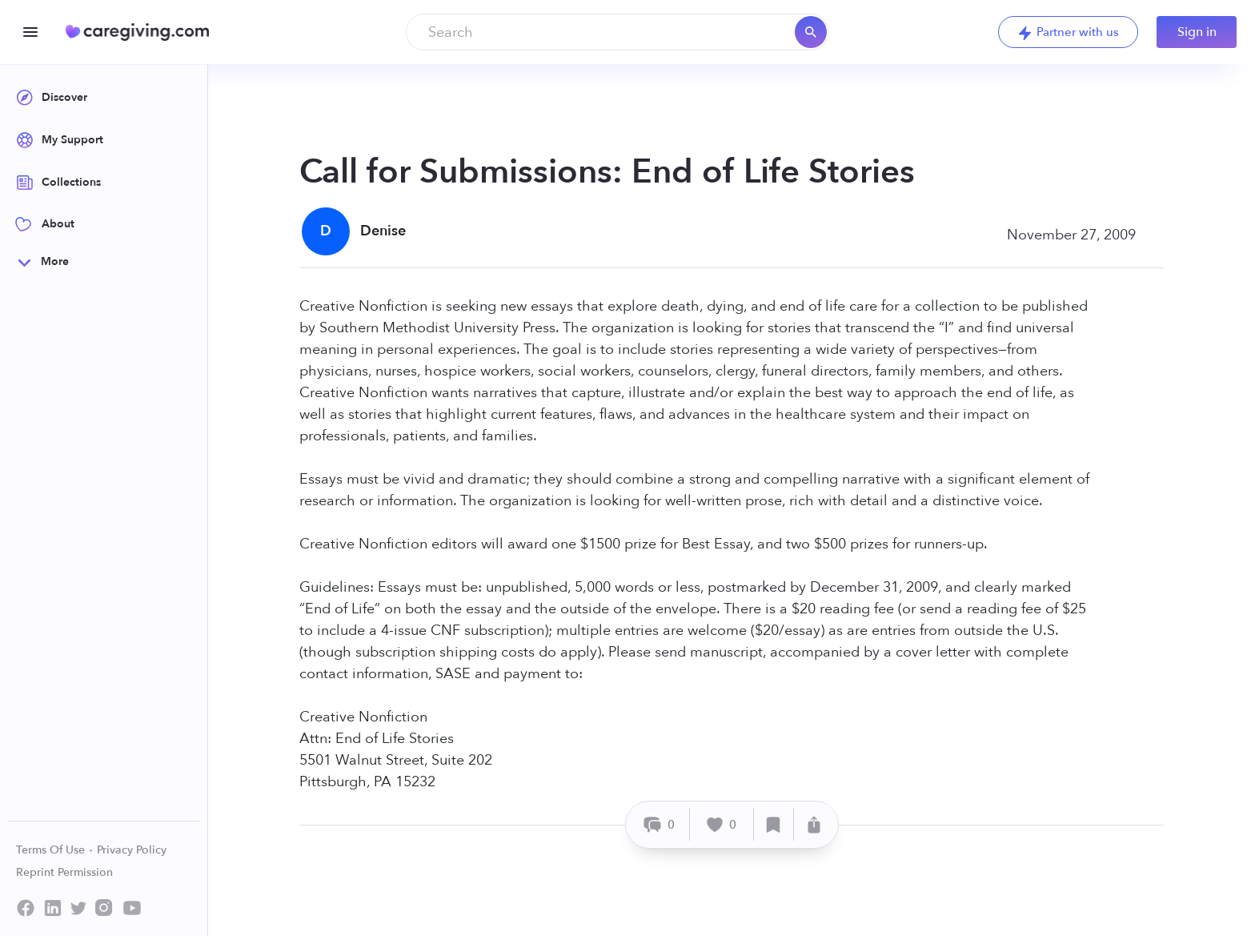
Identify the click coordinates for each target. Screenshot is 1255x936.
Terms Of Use (55, 850)
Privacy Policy (131, 850)
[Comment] (660, 824)
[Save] (774, 824)
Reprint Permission (64, 872)
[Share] (814, 824)
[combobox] (617, 32)
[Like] (722, 824)
